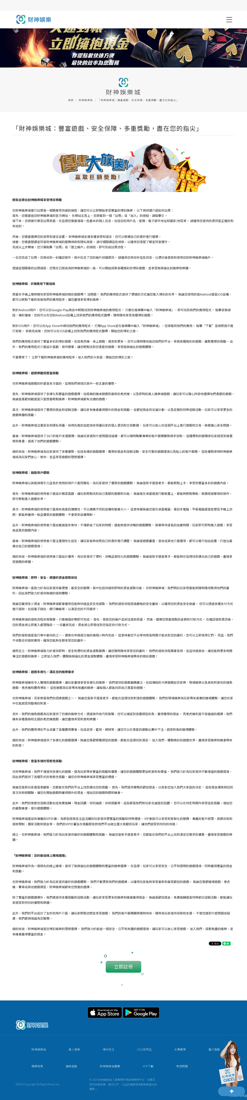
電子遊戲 (206, 1051)
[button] (229, 19)
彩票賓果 (172, 1051)
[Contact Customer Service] (230, 1066)
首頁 (71, 100)
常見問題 (174, 1068)
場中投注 (100, 1051)
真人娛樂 (66, 1051)
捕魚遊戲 (63, 1068)
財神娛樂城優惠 (102, 1068)
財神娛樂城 (86, 100)
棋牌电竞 (29, 1068)
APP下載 (140, 1068)
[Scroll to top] (231, 1091)
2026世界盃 (136, 1051)
